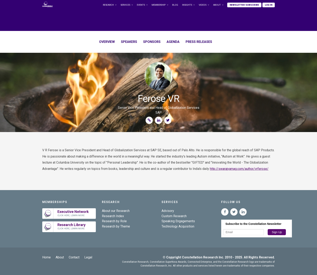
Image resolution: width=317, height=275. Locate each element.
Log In (268, 5)
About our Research (116, 211)
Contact (74, 257)
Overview (107, 42)
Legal (88, 257)
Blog (175, 5)
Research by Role (114, 221)
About (217, 5)
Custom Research (174, 216)
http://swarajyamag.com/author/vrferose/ (239, 169)
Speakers (129, 42)
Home (46, 257)
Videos (202, 5)
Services (125, 5)
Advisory (168, 211)
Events (141, 5)
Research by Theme (116, 226)
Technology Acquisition (178, 226)
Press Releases (199, 42)
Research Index (113, 216)
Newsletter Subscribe (244, 5)
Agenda (173, 42)
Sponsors (152, 42)
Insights (187, 5)
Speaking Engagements (178, 221)
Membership (159, 5)
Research (108, 5)
